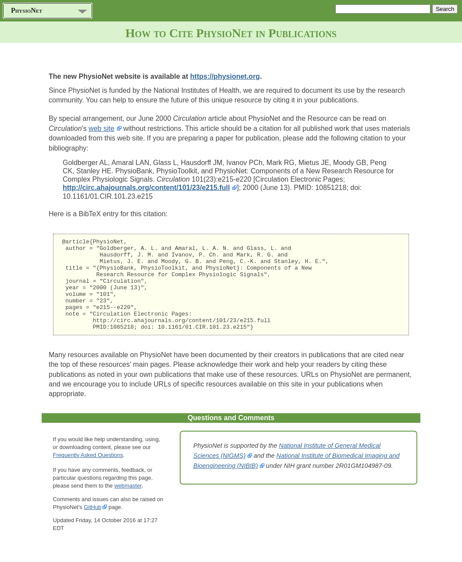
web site (101, 128)
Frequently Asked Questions (88, 473)
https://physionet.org (225, 76)
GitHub (92, 525)
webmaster (128, 504)
